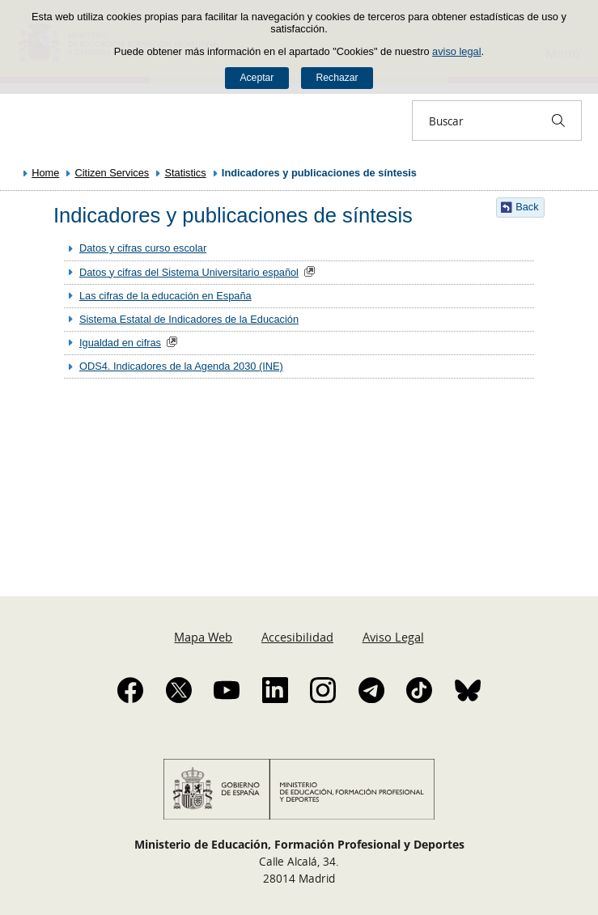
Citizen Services (112, 173)
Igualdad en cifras (120, 343)
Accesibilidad (297, 637)
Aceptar (257, 77)
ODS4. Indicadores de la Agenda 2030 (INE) (181, 366)
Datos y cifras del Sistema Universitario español (189, 272)
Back (526, 207)
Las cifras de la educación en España (165, 296)
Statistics (185, 173)
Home (45, 173)
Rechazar (337, 77)
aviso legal (456, 51)
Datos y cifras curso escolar (142, 248)
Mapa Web (203, 637)
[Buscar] (558, 120)
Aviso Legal (393, 637)
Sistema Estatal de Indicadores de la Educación (189, 319)
